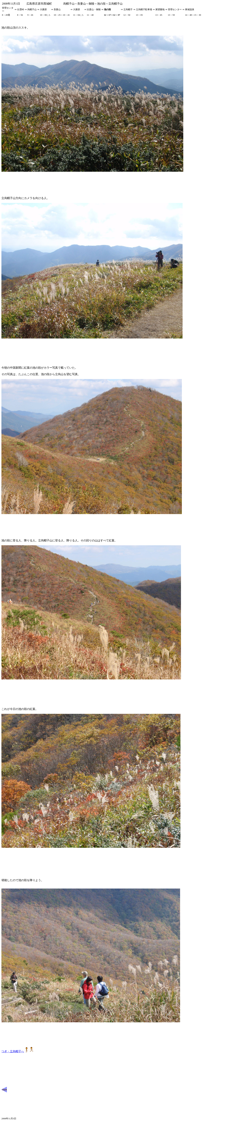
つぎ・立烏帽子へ (17, 1051)
